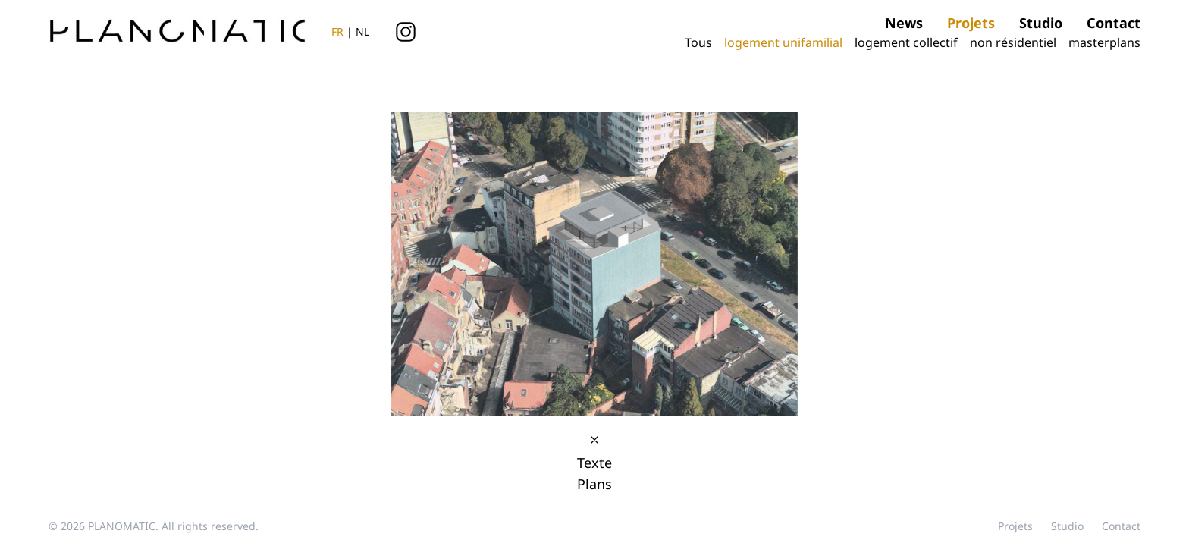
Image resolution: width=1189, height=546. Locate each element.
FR (337, 31)
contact (1113, 23)
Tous (700, 42)
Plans (594, 484)
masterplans (1104, 42)
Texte (594, 462)
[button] (860, 247)
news (904, 23)
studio (1040, 23)
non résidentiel (1014, 42)
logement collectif (908, 42)
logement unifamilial (784, 42)
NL (362, 31)
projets (971, 23)
